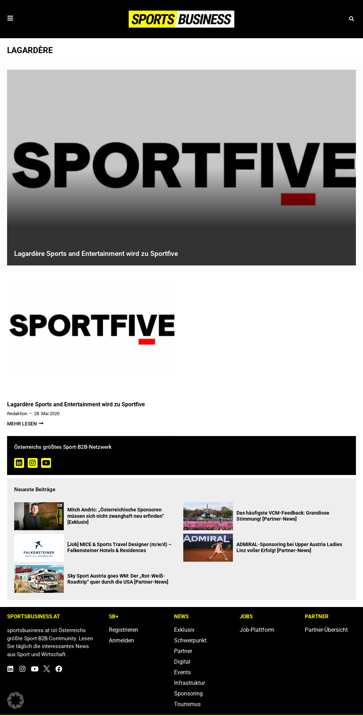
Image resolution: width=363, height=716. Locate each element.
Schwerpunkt (190, 640)
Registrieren (123, 629)
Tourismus (187, 704)
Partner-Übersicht (326, 629)
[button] (351, 19)
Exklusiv (184, 629)
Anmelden (121, 640)
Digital (182, 661)
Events (182, 672)
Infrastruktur (189, 683)
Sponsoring (188, 693)
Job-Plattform (257, 629)
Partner (183, 651)
